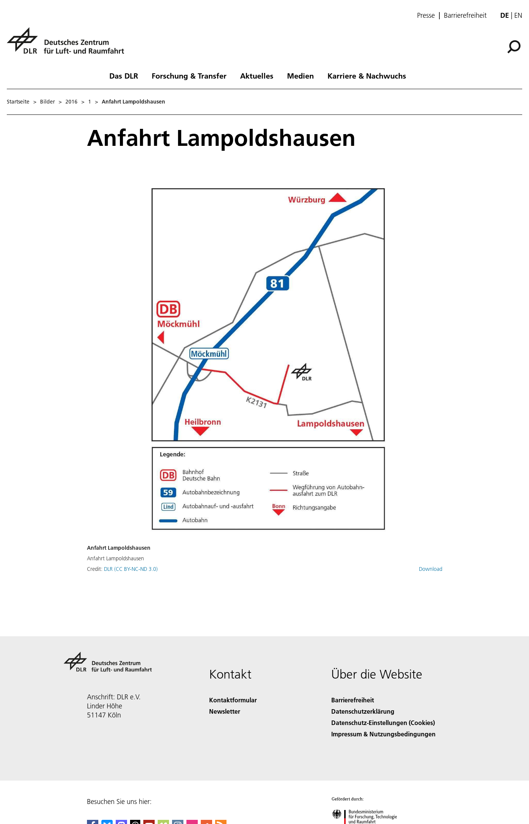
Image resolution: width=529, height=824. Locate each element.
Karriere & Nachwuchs (366, 75)
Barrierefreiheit (465, 15)
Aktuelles (256, 75)
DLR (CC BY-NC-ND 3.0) (131, 569)
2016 (71, 101)
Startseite (18, 101)
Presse (426, 15)
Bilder (47, 101)
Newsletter (224, 711)
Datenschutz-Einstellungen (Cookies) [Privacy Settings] (383, 723)
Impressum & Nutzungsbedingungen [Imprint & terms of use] (383, 734)
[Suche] (514, 47)
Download (430, 569)
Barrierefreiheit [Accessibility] (352, 700)
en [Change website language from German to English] (518, 15)
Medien (300, 75)
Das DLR (123, 75)
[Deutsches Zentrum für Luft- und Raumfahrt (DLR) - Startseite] (68, 44)
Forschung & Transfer (189, 75)
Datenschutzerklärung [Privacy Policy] (362, 711)
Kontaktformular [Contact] (233, 700)
